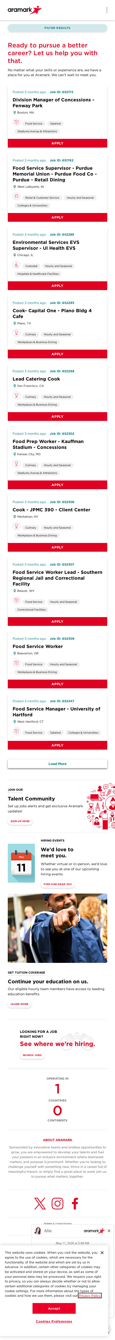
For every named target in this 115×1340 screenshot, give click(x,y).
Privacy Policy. (90, 1296)
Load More (58, 764)
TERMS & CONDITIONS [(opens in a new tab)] (58, 1223)
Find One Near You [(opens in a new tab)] (58, 884)
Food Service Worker (38, 646)
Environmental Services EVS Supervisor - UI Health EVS (46, 245)
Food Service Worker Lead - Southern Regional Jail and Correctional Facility (57, 578)
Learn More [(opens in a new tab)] (20, 1004)
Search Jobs (32, 1055)
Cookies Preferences (54, 1321)
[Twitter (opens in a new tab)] (40, 1203)
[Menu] (105, 10)
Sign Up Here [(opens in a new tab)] (20, 821)
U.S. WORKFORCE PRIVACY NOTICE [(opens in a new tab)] (57, 1228)
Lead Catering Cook (36, 379)
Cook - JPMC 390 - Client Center (51, 510)
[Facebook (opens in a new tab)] (75, 1203)
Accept (54, 1309)
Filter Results (57, 28)
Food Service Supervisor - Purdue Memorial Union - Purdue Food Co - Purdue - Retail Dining (55, 174)
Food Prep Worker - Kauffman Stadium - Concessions (48, 444)
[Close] (102, 1253)
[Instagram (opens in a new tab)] (57, 1203)
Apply (57, 143)
